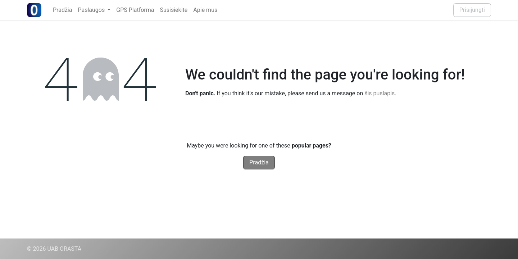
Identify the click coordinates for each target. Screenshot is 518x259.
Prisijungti (472, 9)
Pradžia (258, 162)
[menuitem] (62, 10)
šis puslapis (379, 93)
